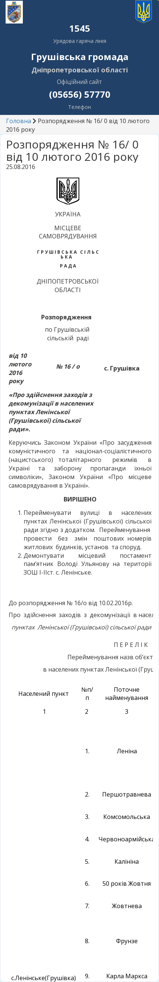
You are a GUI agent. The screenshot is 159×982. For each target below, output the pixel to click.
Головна (18, 121)
